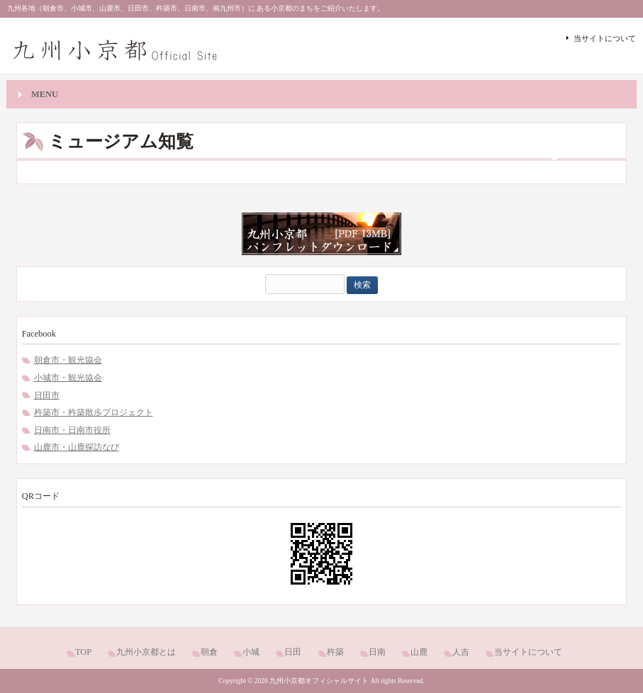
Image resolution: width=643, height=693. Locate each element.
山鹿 (418, 652)
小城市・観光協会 (68, 378)
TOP (83, 652)
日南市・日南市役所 (72, 430)
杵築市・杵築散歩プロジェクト (93, 412)
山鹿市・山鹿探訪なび (76, 447)
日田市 (47, 395)
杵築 (335, 652)
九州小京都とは (146, 652)
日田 (292, 652)
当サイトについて (605, 38)
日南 (377, 652)
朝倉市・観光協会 (68, 360)
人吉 (460, 652)
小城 (250, 652)
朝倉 (209, 652)
